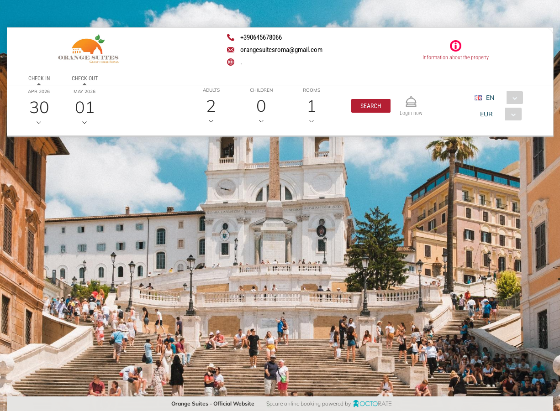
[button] (370, 106)
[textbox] (75, 208)
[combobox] (502, 98)
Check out (84, 78)
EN (490, 98)
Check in (38, 78)
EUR (486, 114)
